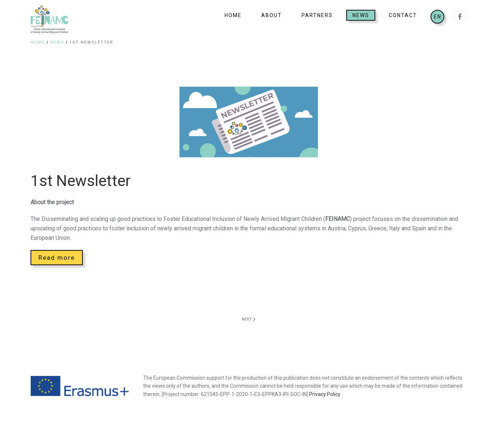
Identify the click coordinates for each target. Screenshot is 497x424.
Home (233, 15)
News (360, 15)
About (271, 15)
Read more (57, 257)
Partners (317, 15)
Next (248, 319)
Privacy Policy (324, 394)
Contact (403, 15)
